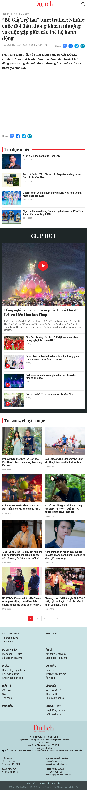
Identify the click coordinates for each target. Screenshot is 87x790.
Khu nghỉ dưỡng (10, 674)
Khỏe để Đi (51, 694)
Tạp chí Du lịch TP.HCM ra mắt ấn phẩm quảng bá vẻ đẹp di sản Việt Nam (52, 176)
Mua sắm (8, 706)
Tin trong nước (10, 638)
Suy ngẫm (52, 633)
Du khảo (51, 666)
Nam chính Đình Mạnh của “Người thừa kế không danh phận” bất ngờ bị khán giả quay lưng (65, 555)
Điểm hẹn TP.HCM (12, 654)
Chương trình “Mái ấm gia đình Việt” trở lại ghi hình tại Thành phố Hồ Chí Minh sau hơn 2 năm (65, 602)
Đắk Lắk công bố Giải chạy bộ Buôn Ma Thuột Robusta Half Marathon (64, 461)
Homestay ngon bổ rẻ (14, 670)
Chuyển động (10, 633)
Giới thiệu (31, 784)
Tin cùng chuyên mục (24, 420)
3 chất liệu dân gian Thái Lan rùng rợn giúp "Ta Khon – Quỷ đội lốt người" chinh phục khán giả (63, 509)
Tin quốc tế (8, 642)
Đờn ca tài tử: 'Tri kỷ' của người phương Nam (50, 394)
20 (56, 619)
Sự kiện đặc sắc (54, 714)
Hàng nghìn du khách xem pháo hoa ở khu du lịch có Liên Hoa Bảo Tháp (41, 312)
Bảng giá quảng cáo (50, 784)
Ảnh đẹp (50, 678)
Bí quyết (51, 686)
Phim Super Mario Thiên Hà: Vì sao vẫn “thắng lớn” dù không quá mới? (21, 507)
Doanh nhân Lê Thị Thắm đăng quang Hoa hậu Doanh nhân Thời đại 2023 (52, 194)
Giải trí (17, 13)
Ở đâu (5, 666)
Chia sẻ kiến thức (55, 698)
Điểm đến (51, 670)
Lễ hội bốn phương (12, 658)
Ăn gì (49, 650)
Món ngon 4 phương (57, 658)
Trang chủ (7, 13)
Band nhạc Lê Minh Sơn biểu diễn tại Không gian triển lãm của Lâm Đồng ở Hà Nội (52, 358)
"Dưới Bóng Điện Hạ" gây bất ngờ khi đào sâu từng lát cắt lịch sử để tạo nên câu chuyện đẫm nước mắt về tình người (22, 555)
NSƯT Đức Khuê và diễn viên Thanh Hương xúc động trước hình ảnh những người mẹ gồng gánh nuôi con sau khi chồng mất (22, 602)
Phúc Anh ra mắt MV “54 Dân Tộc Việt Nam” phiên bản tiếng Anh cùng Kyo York (22, 462)
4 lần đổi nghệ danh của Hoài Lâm (41, 155)
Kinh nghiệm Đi (54, 690)
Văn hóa (6, 690)
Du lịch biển (9, 650)
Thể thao (7, 698)
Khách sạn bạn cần (12, 678)
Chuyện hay (53, 706)
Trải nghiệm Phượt (56, 674)
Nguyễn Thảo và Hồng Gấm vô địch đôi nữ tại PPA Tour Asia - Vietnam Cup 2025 (53, 213)
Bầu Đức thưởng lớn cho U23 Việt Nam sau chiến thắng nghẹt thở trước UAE (52, 339)
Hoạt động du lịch (55, 710)
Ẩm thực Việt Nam (56, 654)
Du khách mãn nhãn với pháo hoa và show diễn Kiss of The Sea (51, 377)
